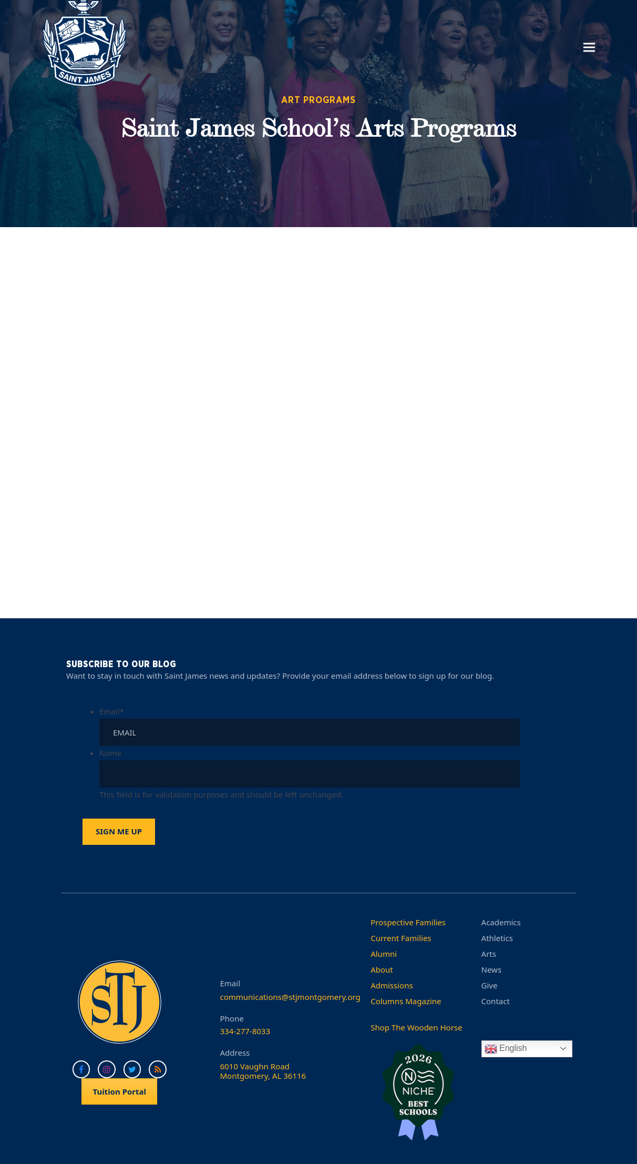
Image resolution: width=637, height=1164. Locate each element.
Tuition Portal (119, 1091)
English (506, 1049)
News (491, 969)
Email (111, 711)
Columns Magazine (406, 1001)
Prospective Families (408, 922)
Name (110, 753)
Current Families (401, 938)
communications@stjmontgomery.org (290, 997)
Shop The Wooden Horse (416, 1027)
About (382, 969)
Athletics (497, 938)
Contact (495, 1001)
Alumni (384, 953)
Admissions (392, 985)
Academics (501, 922)
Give (489, 985)
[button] (589, 47)
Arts (488, 953)
